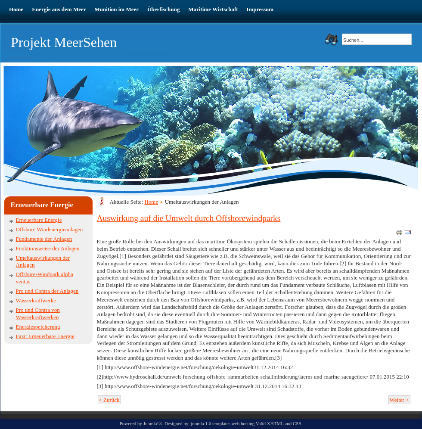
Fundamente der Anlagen (44, 239)
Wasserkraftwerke (36, 300)
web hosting (243, 423)
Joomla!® (152, 423)
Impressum (260, 9)
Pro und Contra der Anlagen (47, 291)
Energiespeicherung (38, 326)
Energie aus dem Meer (59, 9)
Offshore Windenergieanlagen (49, 229)
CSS (297, 423)
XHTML (275, 423)
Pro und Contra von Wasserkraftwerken (38, 313)
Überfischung (163, 9)
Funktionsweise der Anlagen (48, 248)
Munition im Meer (117, 9)
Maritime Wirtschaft (213, 9)
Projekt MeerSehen (64, 42)
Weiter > (399, 400)
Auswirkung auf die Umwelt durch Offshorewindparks (189, 218)
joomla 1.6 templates (210, 423)
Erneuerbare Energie (39, 220)
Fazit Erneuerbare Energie (45, 336)
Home (16, 9)
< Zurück (109, 400)
